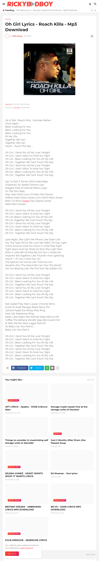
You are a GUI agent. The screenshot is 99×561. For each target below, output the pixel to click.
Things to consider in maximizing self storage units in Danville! (26, 441)
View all (90, 380)
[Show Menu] (3, 4)
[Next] (95, 10)
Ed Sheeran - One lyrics (64, 473)
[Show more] (57, 368)
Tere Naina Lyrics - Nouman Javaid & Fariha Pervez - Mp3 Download (46, 10)
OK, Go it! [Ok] (12, 553)
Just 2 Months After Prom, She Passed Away (68, 441)
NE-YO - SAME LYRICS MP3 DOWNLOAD (66, 508)
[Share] (92, 36)
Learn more (25, 548)
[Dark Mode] (90, 4)
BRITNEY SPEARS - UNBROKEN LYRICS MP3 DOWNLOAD (23, 508)
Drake (25, 200)
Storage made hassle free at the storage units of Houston (69, 408)
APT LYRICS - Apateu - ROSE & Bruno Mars (26, 408)
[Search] (95, 4)
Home (8, 19)
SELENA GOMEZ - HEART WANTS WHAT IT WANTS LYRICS (24, 475)
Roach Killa (8, 104)
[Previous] (92, 10)
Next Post (90, 554)
